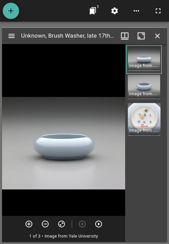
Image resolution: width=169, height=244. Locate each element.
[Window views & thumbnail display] (125, 36)
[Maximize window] (141, 36)
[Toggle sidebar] (11, 36)
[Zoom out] (45, 224)
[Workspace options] (136, 11)
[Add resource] (11, 11)
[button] (144, 59)
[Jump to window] (93, 11)
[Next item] (98, 224)
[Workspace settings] (114, 11)
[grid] (146, 143)
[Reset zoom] (61, 224)
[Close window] (157, 36)
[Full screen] (158, 11)
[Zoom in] (29, 224)
